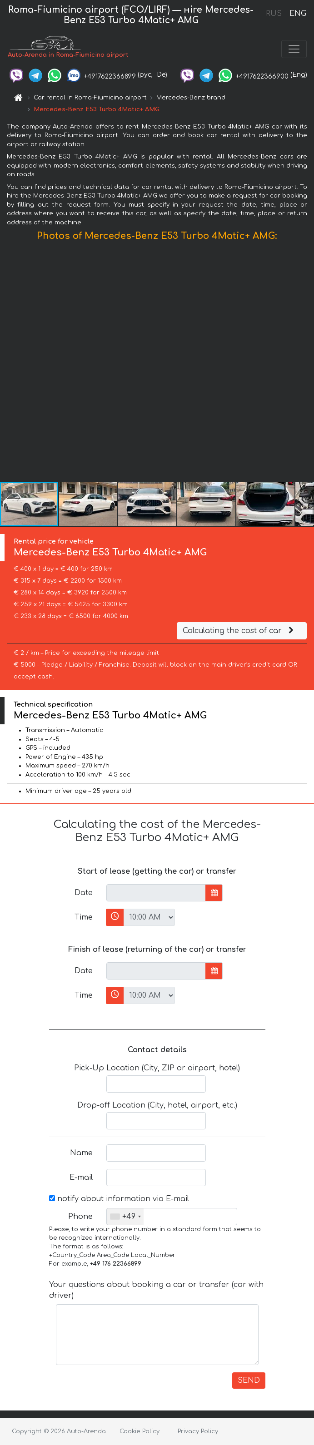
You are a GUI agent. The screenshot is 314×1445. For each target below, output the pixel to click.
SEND (249, 1380)
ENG (297, 14)
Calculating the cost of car (239, 631)
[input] (156, 892)
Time (84, 917)
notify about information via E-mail (119, 1199)
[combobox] (125, 1216)
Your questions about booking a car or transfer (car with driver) (156, 1290)
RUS (274, 14)
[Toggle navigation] (294, 49)
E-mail (81, 1177)
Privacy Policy (198, 1431)
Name (81, 1153)
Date (84, 893)
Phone (80, 1216)
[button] (306, 363)
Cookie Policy (139, 1431)
